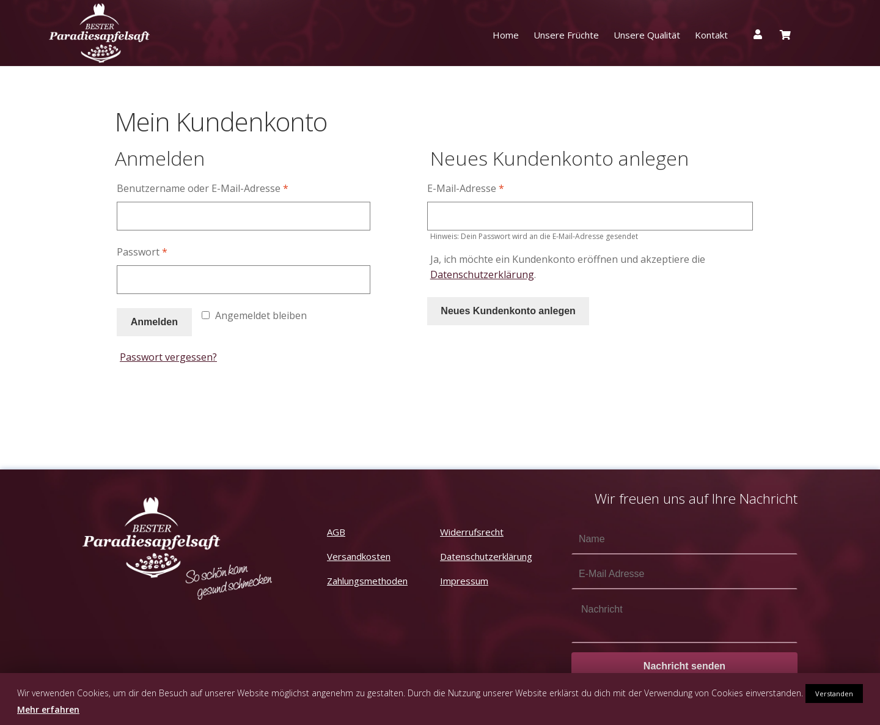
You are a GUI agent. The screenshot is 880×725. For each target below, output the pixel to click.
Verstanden (834, 693)
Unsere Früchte (566, 35)
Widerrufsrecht (472, 532)
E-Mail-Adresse (465, 188)
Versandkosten (359, 556)
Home (506, 35)
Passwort (142, 252)
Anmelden (154, 322)
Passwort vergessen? (168, 357)
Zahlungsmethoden (367, 581)
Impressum (464, 581)
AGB (336, 532)
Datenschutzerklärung (482, 274)
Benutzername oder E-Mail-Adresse (202, 188)
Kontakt (711, 35)
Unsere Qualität (647, 35)
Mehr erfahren (48, 709)
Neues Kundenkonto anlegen (508, 311)
